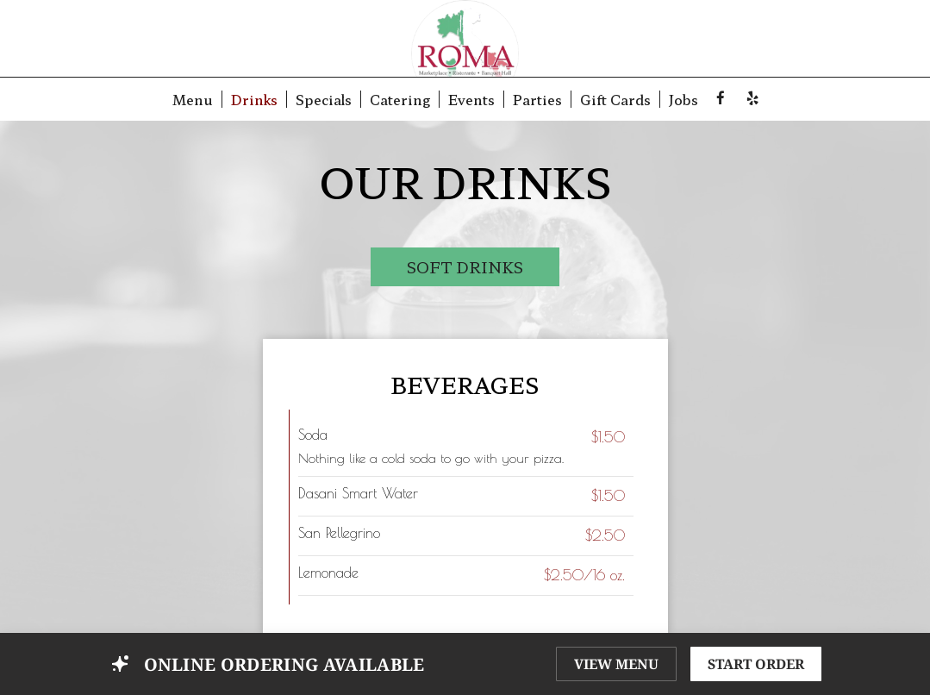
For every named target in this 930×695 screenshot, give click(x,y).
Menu (192, 99)
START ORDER (756, 663)
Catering (400, 99)
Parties (537, 99)
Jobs (683, 99)
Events (471, 99)
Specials (324, 99)
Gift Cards (615, 99)
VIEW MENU (616, 663)
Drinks (254, 99)
